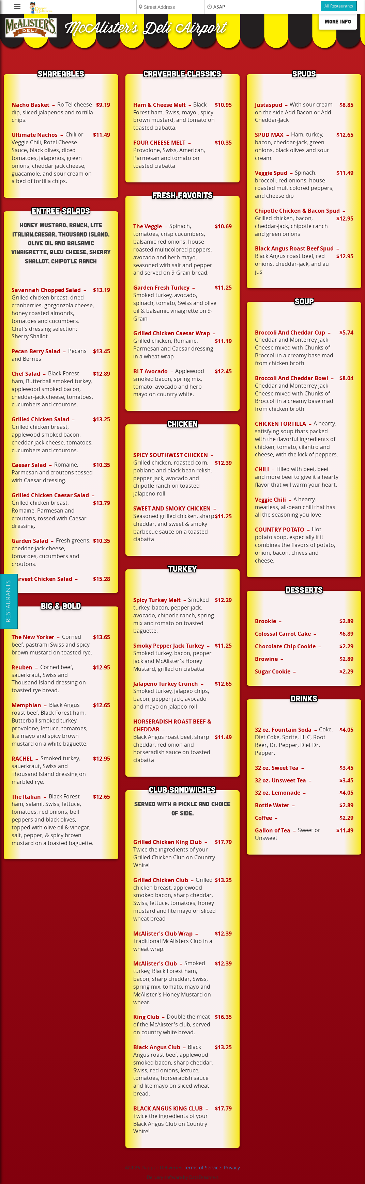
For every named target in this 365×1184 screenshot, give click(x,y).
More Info (338, 21)
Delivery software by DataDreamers (182, 1177)
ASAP (219, 7)
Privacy (232, 1168)
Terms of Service (202, 1168)
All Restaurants (338, 6)
